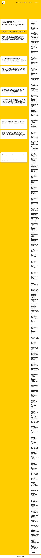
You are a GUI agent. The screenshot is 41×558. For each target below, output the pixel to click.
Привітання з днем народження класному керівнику (34, 209)
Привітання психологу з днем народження (34, 464)
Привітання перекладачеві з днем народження (34, 453)
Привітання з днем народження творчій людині (34, 348)
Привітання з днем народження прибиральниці (34, 296)
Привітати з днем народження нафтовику (34, 537)
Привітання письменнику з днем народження (34, 457)
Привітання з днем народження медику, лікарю (35, 224)
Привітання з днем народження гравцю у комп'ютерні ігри (34, 155)
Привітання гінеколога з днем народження (34, 73)
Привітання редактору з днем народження (34, 468)
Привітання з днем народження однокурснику (34, 262)
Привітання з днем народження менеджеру (34, 231)
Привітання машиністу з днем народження (34, 438)
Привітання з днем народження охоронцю (34, 270)
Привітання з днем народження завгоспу (34, 185)
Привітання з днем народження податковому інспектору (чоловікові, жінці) (34, 282)
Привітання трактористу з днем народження (34, 505)
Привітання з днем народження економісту (34, 181)
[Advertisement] (20, 12)
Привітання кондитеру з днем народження (34, 405)
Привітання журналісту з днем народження (34, 89)
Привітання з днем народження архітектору (34, 99)
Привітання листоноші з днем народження (34, 416)
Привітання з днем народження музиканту (34, 241)
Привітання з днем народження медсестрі (34, 228)
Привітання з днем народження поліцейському (34, 293)
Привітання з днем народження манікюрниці (34, 220)
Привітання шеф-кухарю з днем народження (34, 529)
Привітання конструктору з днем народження (34, 408)
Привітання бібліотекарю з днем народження (34, 51)
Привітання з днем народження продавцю (34, 304)
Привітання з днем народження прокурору (34, 307)
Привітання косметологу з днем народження (34, 412)
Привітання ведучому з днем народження (34, 54)
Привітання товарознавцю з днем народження (35, 501)
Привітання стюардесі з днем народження (34, 488)
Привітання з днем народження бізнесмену (34, 109)
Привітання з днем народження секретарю (34, 321)
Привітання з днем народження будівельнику (34, 117)
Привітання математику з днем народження (34, 434)
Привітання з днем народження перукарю (34, 277)
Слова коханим (36, 2)
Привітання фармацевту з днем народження (34, 509)
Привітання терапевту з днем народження (34, 494)
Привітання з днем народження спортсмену (34, 331)
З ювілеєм (25, 2)
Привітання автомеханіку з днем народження (34, 24)
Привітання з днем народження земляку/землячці (34, 196)
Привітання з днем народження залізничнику (34, 192)
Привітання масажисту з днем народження (34, 431)
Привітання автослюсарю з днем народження (34, 28)
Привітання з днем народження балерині (34, 105)
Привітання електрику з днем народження (34, 82)
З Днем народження (19, 2)
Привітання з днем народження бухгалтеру (34, 121)
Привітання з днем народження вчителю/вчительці (34, 147)
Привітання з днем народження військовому (34, 133)
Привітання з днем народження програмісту (34, 300)
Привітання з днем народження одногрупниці (34, 251)
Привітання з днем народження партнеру (34, 273)
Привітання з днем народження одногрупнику (34, 248)
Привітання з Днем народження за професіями (34, 551)
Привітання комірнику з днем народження (34, 401)
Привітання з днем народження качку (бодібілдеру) (34, 205)
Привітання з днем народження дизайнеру (34, 170)
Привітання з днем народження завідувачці (34, 188)
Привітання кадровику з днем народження (34, 395)
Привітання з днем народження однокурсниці (34, 266)
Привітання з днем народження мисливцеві (34, 235)
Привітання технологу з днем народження (34, 498)
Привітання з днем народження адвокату (34, 93)
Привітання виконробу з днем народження (34, 62)
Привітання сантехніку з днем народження (34, 479)
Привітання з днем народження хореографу (34, 371)
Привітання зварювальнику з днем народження (34, 389)
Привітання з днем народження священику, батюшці (34, 317)
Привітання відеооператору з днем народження (34, 65)
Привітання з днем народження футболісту (34, 362)
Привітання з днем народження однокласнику (34, 255)
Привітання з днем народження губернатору (34, 159)
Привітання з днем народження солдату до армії (35, 325)
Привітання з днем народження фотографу (34, 358)
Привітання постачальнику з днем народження (34, 460)
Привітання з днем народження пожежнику (34, 286)
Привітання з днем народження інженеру (34, 199)
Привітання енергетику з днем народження (34, 85)
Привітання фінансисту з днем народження (34, 517)
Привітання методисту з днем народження (34, 442)
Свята (31, 2)
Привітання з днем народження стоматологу (34, 334)
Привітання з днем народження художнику (34, 375)
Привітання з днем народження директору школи (34, 174)
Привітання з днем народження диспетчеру (34, 177)
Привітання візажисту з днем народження (34, 69)
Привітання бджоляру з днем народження (34, 47)
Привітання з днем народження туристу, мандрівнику (35, 354)
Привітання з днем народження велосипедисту (34, 125)
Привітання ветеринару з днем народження (34, 58)
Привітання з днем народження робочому (34, 314)
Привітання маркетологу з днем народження (34, 427)
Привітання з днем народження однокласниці (34, 259)
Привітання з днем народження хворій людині (34, 365)
